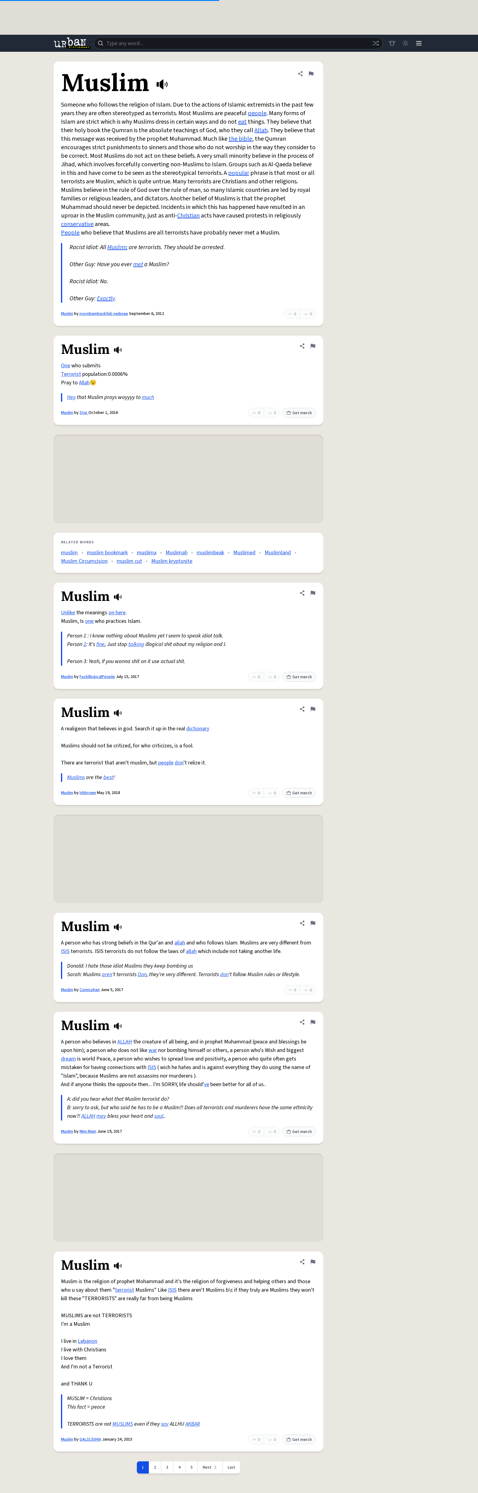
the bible (240, 139)
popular (238, 173)
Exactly (106, 298)
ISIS (65, 951)
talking (136, 644)
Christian (188, 215)
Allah (261, 130)
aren (107, 974)
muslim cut (129, 561)
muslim (69, 552)
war (152, 1050)
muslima (146, 552)
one (89, 621)
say (165, 1424)
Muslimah (176, 552)
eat (242, 122)
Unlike (68, 612)
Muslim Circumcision (84, 561)
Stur (84, 413)
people (257, 113)
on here (117, 612)
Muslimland (278, 552)
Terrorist (71, 374)
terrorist (124, 1290)
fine (100, 644)
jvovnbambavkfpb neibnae (104, 314)
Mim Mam (88, 1131)
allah (179, 943)
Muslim (67, 314)
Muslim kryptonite (171, 561)
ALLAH (124, 1042)
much (148, 397)
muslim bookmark (107, 552)
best (108, 777)
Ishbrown (88, 793)
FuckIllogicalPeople (97, 677)
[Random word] (375, 43)
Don (142, 974)
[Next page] (210, 1467)
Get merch (299, 413)
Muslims (117, 247)
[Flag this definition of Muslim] (311, 74)
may (101, 1116)
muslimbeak (210, 552)
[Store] (392, 43)
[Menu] (418, 43)
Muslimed (244, 552)
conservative (77, 224)
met (138, 264)
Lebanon (87, 1341)
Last (231, 1467)
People (70, 232)
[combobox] (238, 43)
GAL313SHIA (90, 1439)
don (179, 763)
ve (206, 1084)
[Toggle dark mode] (405, 43)
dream (68, 1059)
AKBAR (192, 1424)
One (65, 365)
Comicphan (90, 990)
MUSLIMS (122, 1424)
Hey (71, 397)
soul (158, 1116)
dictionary (197, 728)
